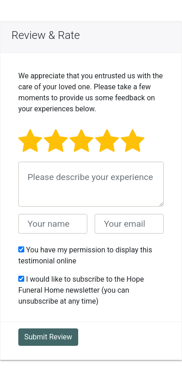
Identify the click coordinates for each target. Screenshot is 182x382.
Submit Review (48, 337)
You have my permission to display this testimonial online (85, 255)
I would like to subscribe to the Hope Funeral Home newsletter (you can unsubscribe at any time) (81, 290)
